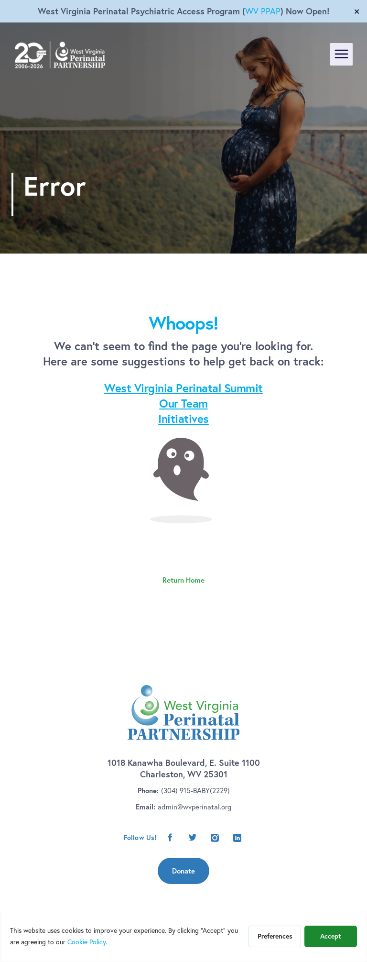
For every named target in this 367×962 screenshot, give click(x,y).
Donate (183, 870)
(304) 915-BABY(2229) (195, 790)
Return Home (183, 580)
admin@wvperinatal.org (194, 806)
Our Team (183, 403)
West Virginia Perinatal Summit (183, 388)
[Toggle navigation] (341, 54)
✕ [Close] (357, 11)
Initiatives (183, 418)
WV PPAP (263, 11)
